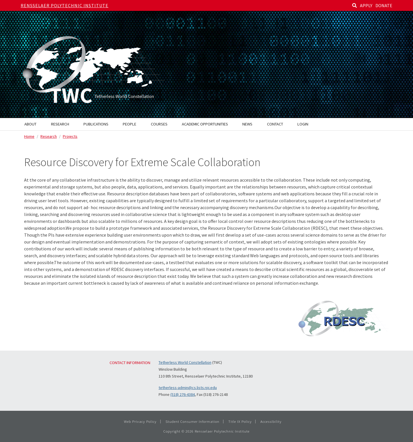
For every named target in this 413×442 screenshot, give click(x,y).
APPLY (366, 5)
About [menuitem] (30, 124)
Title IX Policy (240, 421)
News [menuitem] (247, 124)
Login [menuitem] (302, 124)
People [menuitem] (129, 124)
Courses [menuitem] (159, 124)
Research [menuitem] (60, 124)
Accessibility (271, 421)
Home (29, 136)
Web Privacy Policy (140, 421)
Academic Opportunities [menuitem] (205, 124)
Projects (70, 136)
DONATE (383, 5)
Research (48, 136)
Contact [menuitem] (275, 124)
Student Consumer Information (192, 421)
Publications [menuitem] (95, 124)
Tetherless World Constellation (185, 362)
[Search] (354, 5)
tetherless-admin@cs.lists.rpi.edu (188, 387)
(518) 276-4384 (182, 394)
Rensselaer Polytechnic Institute (64, 5)
